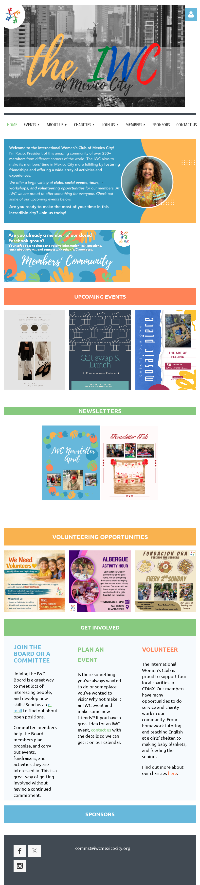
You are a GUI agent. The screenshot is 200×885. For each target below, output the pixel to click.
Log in (191, 14)
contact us (101, 729)
